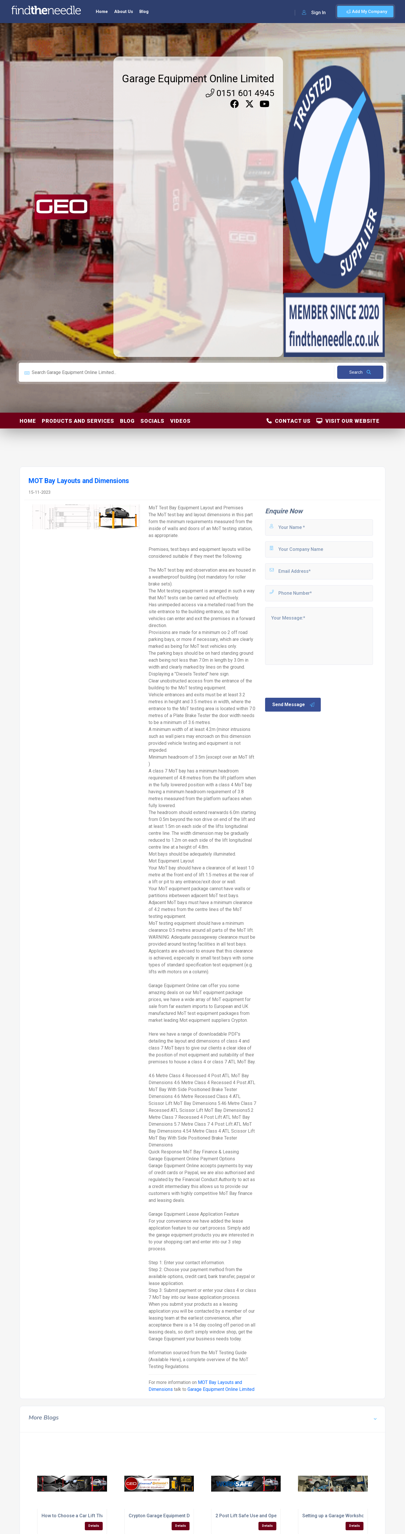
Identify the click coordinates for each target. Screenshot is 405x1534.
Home (102, 11)
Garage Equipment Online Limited (198, 79)
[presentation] (308, 680)
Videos (180, 421)
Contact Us (289, 421)
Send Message (293, 705)
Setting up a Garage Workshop (334, 1515)
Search (360, 372)
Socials (152, 421)
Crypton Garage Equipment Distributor (169, 1515)
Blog (144, 11)
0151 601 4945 (240, 93)
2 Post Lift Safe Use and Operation (252, 1515)
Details (93, 1526)
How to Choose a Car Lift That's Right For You (90, 1515)
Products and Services (78, 421)
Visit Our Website (348, 421)
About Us (123, 11)
